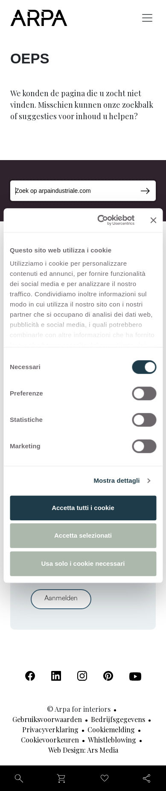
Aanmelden (61, 599)
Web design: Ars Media (83, 749)
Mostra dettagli (116, 480)
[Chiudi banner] (153, 220)
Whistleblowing (112, 739)
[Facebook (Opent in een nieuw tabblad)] (30, 676)
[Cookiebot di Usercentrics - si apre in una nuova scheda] (100, 220)
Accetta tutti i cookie (83, 507)
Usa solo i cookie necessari (83, 563)
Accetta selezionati (83, 535)
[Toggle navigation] (147, 17)
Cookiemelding (111, 729)
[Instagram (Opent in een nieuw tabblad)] (82, 676)
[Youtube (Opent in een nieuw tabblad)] (135, 676)
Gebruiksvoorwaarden (47, 719)
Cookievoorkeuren (50, 739)
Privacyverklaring (50, 729)
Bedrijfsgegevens (118, 719)
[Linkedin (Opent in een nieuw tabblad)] (56, 676)
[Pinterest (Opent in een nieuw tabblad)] (108, 676)
